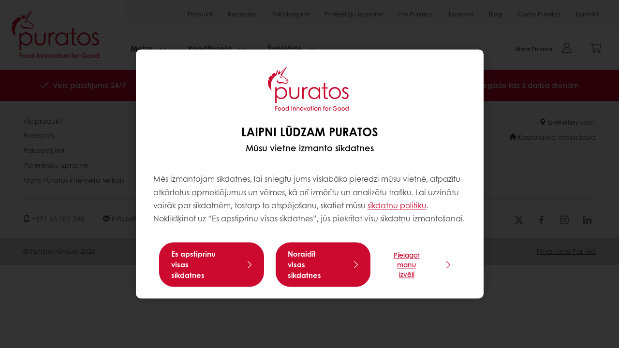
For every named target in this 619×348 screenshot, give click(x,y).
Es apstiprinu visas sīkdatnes (193, 265)
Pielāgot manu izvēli (407, 264)
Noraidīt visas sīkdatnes (304, 265)
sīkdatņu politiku (397, 205)
